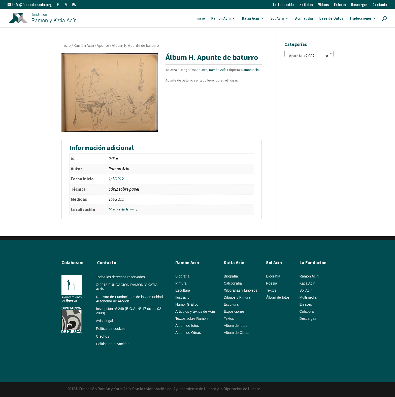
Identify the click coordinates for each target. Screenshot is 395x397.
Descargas (359, 5)
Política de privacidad (112, 344)
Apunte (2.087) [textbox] (307, 55)
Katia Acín (250, 18)
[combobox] (309, 53)
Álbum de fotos (187, 326)
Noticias (306, 5)
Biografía (182, 276)
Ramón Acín (221, 18)
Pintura (180, 283)
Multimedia (308, 297)
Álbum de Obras (188, 333)
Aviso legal (104, 321)
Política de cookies (110, 329)
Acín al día (304, 18)
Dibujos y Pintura (237, 297)
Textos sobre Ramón (191, 318)
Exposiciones (234, 311)
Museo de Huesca (124, 209)
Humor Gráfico (186, 304)
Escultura (182, 290)
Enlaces (340, 5)
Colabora (307, 311)
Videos (323, 5)
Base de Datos (331, 18)
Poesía (271, 283)
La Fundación (283, 5)
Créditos (102, 336)
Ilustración (183, 297)
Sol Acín (277, 18)
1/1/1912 (116, 179)
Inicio (200, 18)
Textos (229, 318)
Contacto (380, 5)
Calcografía (233, 283)
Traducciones (361, 18)
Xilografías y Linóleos (240, 290)
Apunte (103, 45)
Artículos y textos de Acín (195, 311)
